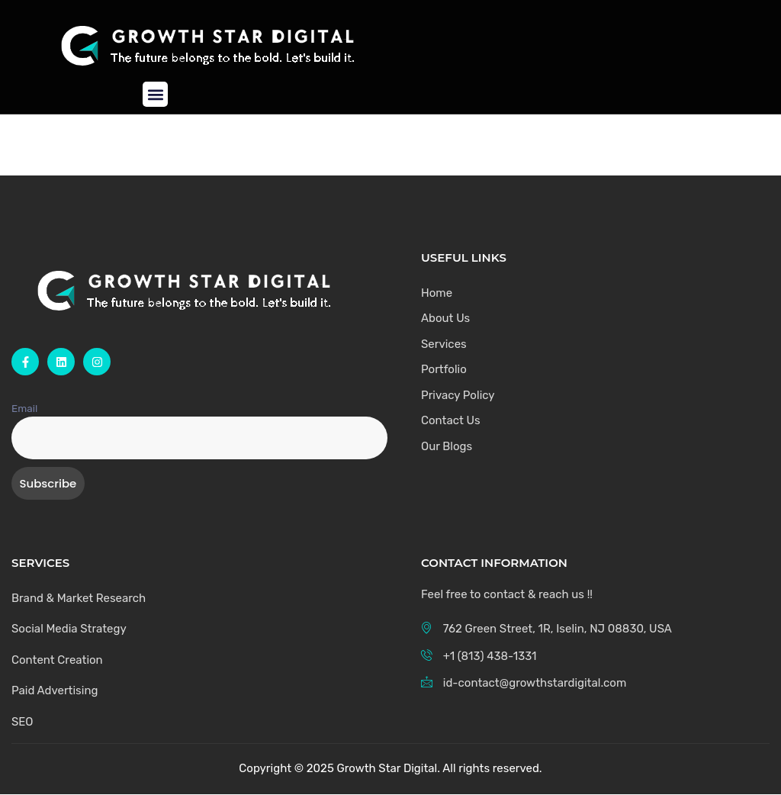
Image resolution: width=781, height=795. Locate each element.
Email (24, 408)
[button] (155, 94)
